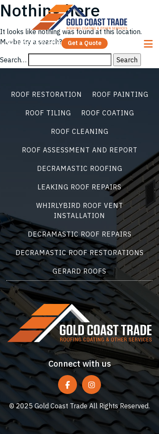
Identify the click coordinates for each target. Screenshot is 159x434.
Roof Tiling (48, 113)
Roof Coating (107, 113)
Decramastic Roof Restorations (80, 252)
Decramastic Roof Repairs (80, 234)
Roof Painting (120, 94)
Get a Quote (84, 43)
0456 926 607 (33, 42)
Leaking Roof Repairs (79, 187)
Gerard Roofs (79, 271)
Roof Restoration (46, 94)
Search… (13, 60)
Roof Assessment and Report (80, 150)
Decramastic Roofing (79, 168)
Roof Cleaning (80, 131)
